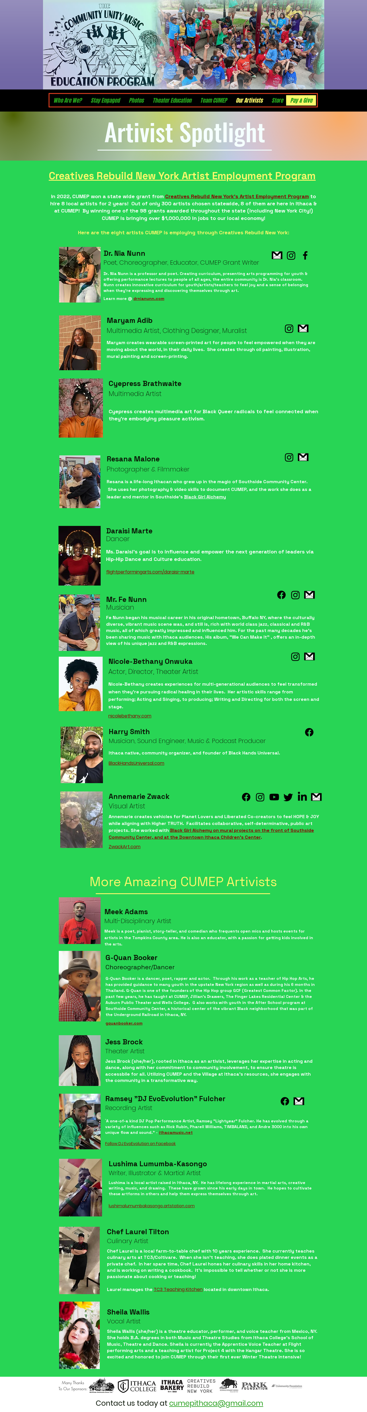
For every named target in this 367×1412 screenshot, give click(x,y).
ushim (116, 1206)
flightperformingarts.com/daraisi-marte (150, 572)
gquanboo (116, 1023)
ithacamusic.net (176, 1132)
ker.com (134, 1023)
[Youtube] (274, 797)
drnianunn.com (148, 298)
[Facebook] (305, 255)
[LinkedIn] (302, 797)
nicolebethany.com (129, 716)
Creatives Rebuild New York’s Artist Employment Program (237, 196)
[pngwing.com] (277, 255)
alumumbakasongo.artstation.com (158, 1206)
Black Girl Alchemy (205, 497)
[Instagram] (291, 255)
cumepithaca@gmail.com (216, 1403)
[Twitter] (288, 797)
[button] (301, 100)
